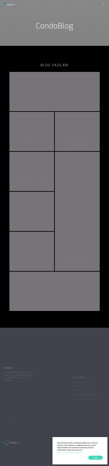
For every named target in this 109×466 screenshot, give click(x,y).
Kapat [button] (95, 458)
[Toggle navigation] (103, 5)
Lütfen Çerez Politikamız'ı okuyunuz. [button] (70, 453)
